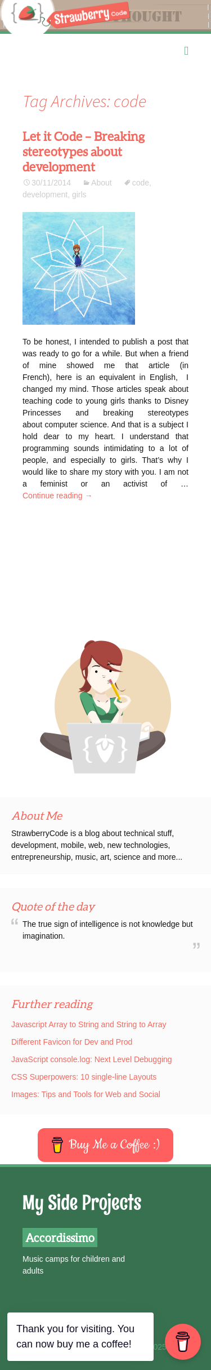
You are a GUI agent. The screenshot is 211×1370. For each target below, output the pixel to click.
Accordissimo (60, 1237)
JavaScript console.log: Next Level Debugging (91, 1059)
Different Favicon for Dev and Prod (71, 1041)
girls (79, 194)
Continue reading (58, 495)
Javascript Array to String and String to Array (88, 1024)
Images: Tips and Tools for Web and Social (85, 1094)
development (45, 194)
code (140, 182)
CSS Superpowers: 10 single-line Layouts (83, 1076)
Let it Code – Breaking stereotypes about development (84, 151)
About (101, 182)
